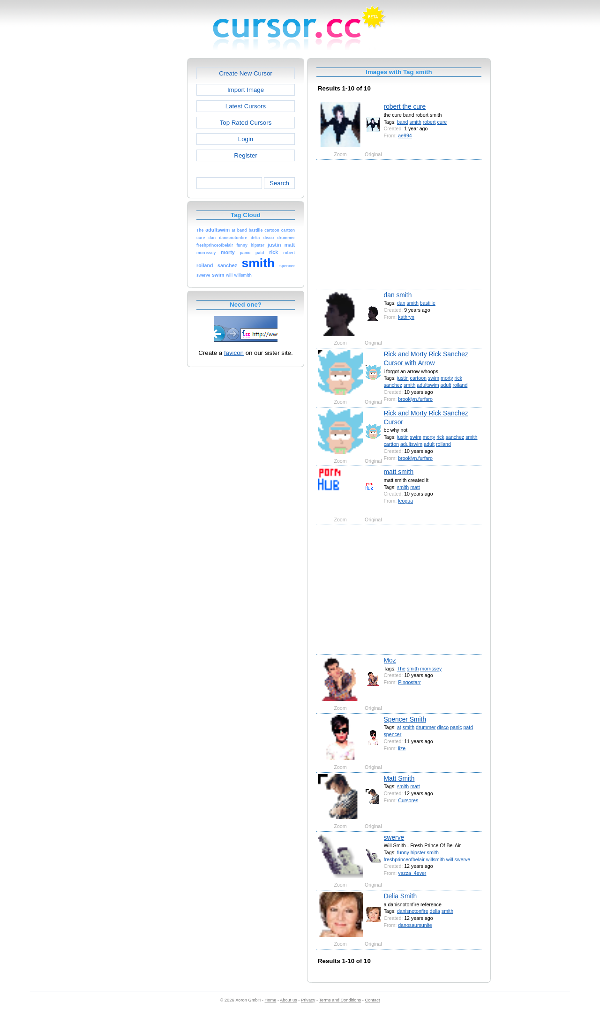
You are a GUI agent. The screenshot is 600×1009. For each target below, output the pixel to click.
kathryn (406, 317)
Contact (372, 1000)
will (449, 859)
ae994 (405, 135)
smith (415, 122)
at (399, 727)
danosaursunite (415, 925)
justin (403, 378)
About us (288, 1000)
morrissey (431, 668)
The (401, 668)
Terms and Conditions (340, 1000)
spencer (393, 734)
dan (401, 303)
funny (403, 852)
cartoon (418, 378)
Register (245, 155)
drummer (425, 727)
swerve (394, 837)
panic (456, 727)
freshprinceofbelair (404, 859)
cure (442, 122)
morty (447, 378)
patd (468, 727)
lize (401, 748)
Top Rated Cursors (246, 122)
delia (434, 911)
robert (429, 122)
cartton (391, 444)
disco (443, 727)
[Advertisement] (146, 198)
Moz (390, 660)
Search (279, 183)
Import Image (245, 89)
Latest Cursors (245, 106)
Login (245, 139)
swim (433, 378)
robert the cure (405, 106)
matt (415, 487)
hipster (418, 852)
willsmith (435, 859)
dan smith (398, 295)
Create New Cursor (245, 73)
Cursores (408, 800)
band (402, 122)
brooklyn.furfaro (415, 399)
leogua (405, 501)
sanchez (393, 385)
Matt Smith (399, 778)
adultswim (428, 385)
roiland (459, 385)
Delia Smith (400, 896)
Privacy (308, 1000)
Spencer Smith (405, 719)
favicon (234, 352)
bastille (427, 303)
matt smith (399, 471)
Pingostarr (409, 682)
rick (459, 378)
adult (445, 385)
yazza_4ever (412, 873)
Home (271, 1000)
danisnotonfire (412, 911)
